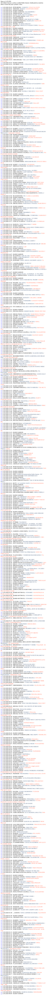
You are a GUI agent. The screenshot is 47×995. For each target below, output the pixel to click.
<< (1, 7)
